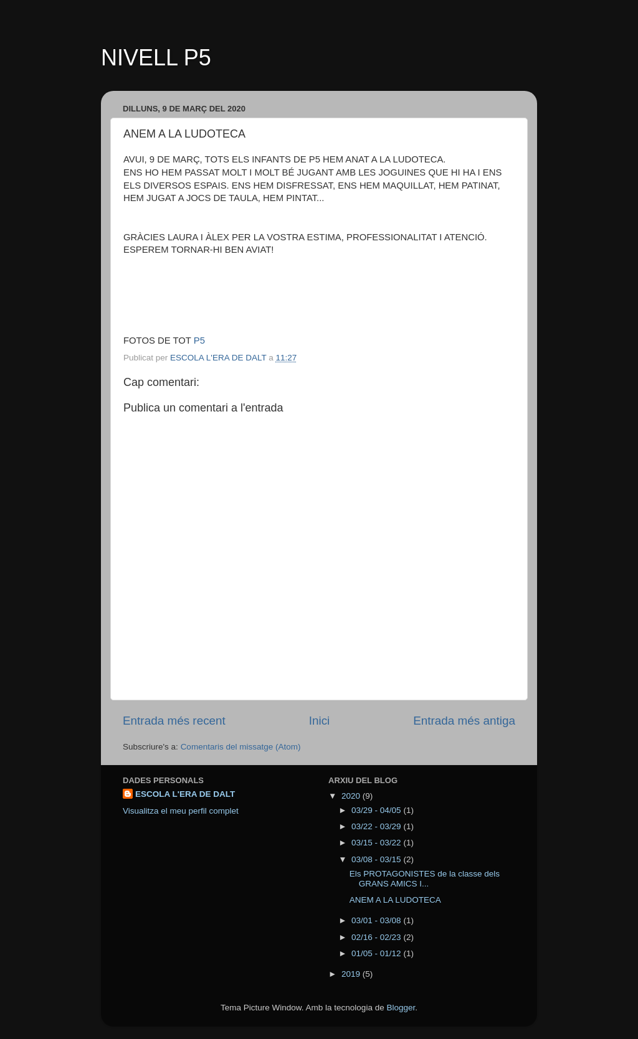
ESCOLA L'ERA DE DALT (185, 794)
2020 (352, 796)
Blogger (400, 1007)
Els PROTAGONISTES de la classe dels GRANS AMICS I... (425, 878)
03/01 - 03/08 (377, 920)
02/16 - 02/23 (377, 937)
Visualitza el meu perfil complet (181, 811)
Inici (319, 720)
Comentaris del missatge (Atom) (241, 746)
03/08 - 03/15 (377, 859)
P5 (199, 341)
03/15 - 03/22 (377, 842)
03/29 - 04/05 (377, 810)
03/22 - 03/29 (377, 826)
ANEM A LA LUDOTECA (395, 900)
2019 (352, 974)
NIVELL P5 (156, 57)
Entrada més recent (174, 720)
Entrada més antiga (464, 720)
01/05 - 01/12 (377, 953)
